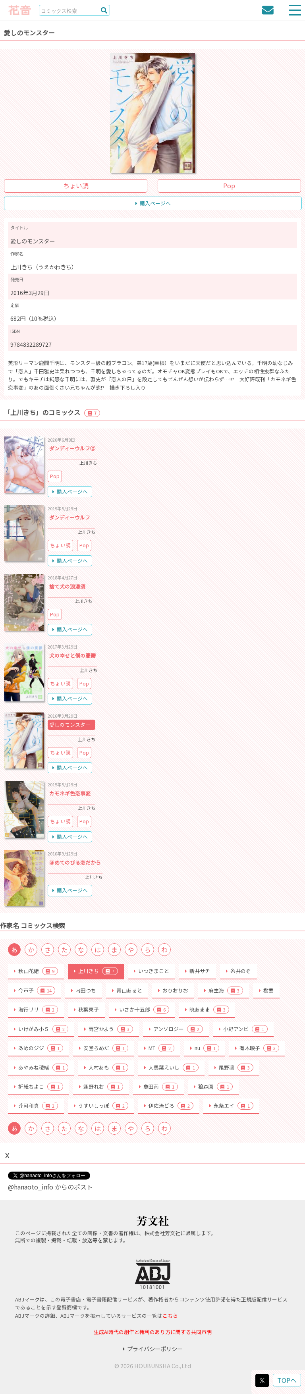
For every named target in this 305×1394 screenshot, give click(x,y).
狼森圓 (213, 1087)
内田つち (83, 990)
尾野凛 (233, 1068)
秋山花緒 (36, 971)
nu (204, 1048)
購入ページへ (153, 203)
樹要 (266, 990)
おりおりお (173, 990)
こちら (170, 1315)
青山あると (127, 990)
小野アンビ (243, 1029)
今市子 (34, 990)
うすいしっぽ (101, 1106)
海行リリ (36, 1010)
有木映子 (257, 1048)
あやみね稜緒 (41, 1068)
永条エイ (231, 1106)
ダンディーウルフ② (72, 448)
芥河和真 (36, 1106)
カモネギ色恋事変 (70, 793)
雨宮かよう (108, 1029)
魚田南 (158, 1087)
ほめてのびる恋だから (75, 862)
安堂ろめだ (103, 1048)
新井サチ (197, 971)
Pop (229, 185)
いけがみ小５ (41, 1029)
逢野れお (101, 1087)
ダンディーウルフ (69, 517)
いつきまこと (151, 971)
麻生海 (223, 990)
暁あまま (207, 1010)
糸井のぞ (238, 971)
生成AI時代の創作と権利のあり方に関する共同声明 (153, 1332)
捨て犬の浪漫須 (67, 586)
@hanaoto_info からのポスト (50, 1186)
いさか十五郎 (142, 1010)
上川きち (96, 971)
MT (159, 1048)
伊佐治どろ (168, 1106)
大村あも (106, 1068)
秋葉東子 (86, 1009)
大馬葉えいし (171, 1068)
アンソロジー (176, 1029)
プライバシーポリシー (153, 1348)
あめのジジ (38, 1048)
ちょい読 (76, 185)
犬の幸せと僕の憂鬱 (72, 655)
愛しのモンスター (70, 724)
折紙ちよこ (38, 1087)
